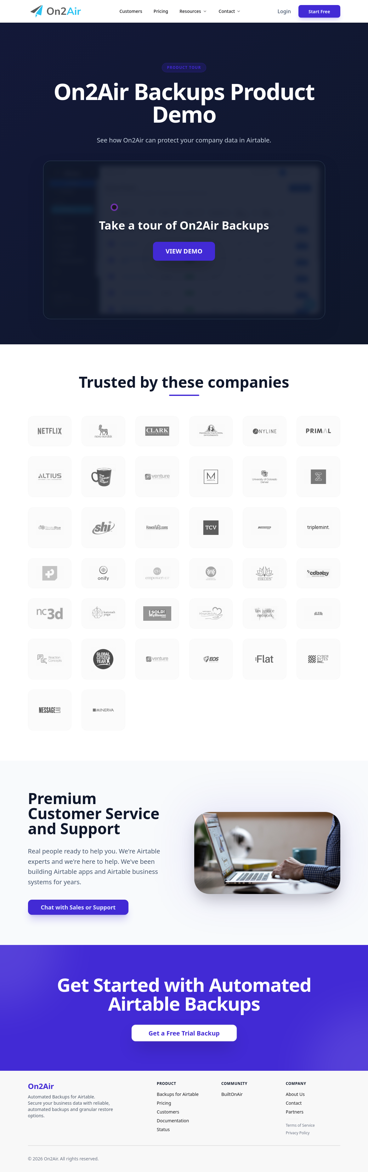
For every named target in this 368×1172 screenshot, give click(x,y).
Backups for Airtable (178, 1094)
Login (284, 11)
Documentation (173, 1121)
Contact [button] (230, 11)
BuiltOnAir (232, 1094)
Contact (294, 1103)
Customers (130, 11)
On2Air (41, 1086)
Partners (294, 1112)
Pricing (161, 11)
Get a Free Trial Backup (183, 1033)
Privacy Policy (298, 1133)
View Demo (184, 251)
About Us (295, 1094)
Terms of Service (300, 1125)
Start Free (319, 11)
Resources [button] (193, 11)
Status (163, 1129)
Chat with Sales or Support (78, 907)
